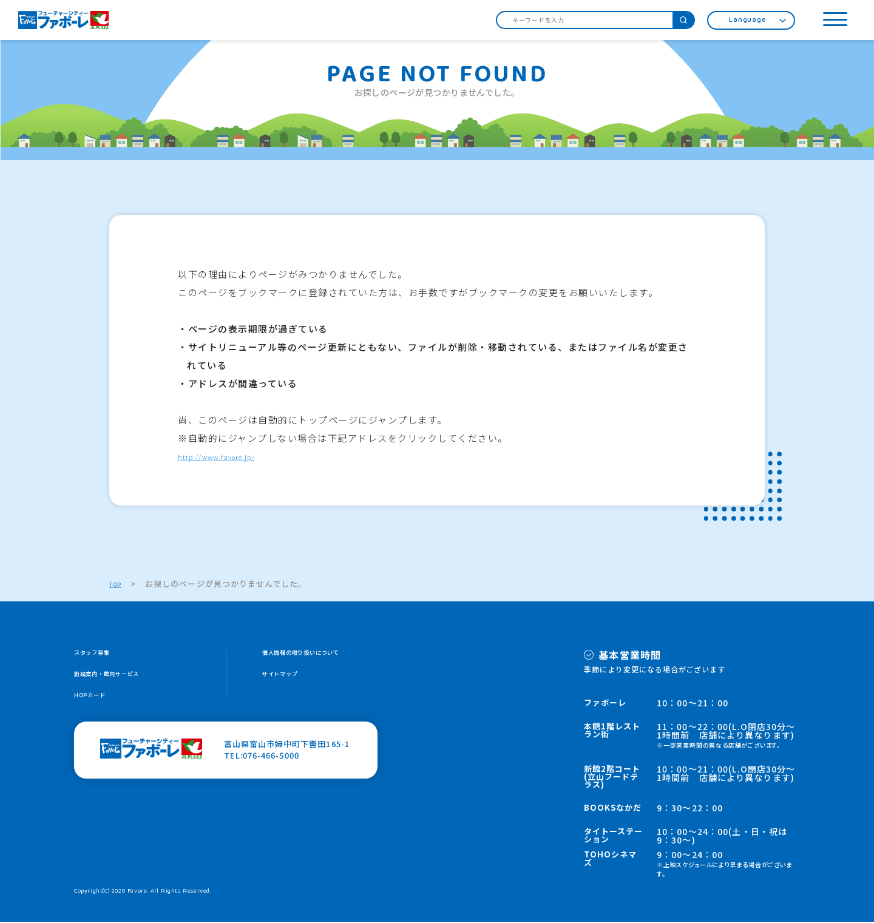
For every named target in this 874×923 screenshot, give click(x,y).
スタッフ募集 (99, 655)
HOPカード (96, 701)
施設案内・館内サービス (121, 678)
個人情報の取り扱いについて (317, 655)
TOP (118, 584)
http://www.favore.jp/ (233, 457)
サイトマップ (287, 678)
